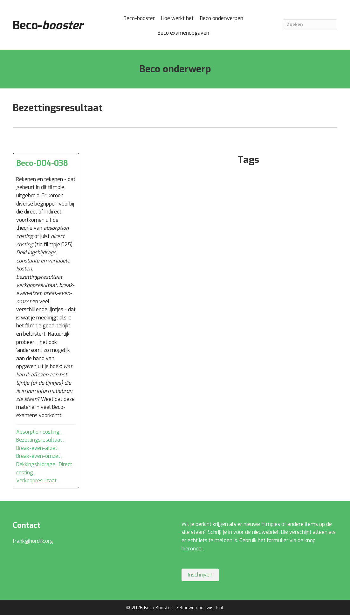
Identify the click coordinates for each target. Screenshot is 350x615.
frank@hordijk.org (33, 541)
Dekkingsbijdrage (35, 464)
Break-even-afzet (36, 448)
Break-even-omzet (38, 456)
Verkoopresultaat (36, 480)
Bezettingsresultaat (39, 440)
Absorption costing (37, 432)
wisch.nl (215, 608)
